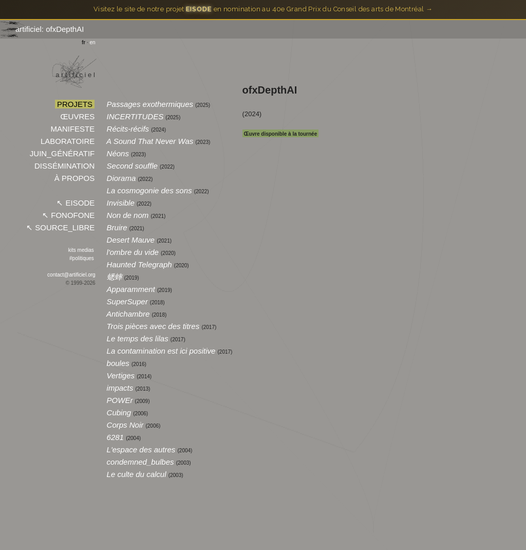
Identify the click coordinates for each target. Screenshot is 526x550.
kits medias (81, 250)
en (93, 42)
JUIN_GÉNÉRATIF (62, 153)
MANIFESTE (72, 128)
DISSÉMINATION (64, 165)
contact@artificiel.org (71, 275)
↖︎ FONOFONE (68, 215)
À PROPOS (74, 178)
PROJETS (74, 104)
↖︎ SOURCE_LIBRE (60, 227)
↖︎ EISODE (76, 202)
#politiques (81, 258)
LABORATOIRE (68, 141)
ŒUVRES (77, 116)
